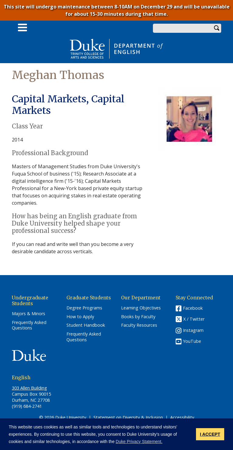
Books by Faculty (138, 316)
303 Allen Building (29, 388)
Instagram (193, 330)
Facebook (193, 308)
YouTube (192, 341)
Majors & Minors (28, 313)
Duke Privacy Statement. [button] (139, 441)
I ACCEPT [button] (210, 434)
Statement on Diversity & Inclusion (128, 417)
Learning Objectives (141, 308)
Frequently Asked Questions (29, 325)
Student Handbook (85, 325)
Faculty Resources (139, 325)
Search (216, 28)
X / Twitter (193, 319)
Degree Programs (84, 308)
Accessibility (182, 417)
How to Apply (80, 316)
